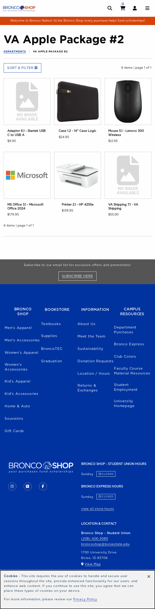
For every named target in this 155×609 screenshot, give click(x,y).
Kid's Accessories (22, 394)
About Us (87, 324)
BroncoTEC (51, 349)
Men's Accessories (22, 340)
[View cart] (122, 8)
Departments (15, 51)
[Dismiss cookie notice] (149, 576)
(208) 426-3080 (94, 538)
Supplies (49, 336)
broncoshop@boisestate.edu (105, 544)
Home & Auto (17, 406)
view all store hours (97, 508)
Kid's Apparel (17, 381)
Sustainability (90, 349)
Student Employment (126, 387)
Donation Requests (96, 361)
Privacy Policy (85, 599)
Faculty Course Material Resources (132, 371)
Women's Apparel (21, 352)
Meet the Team (91, 336)
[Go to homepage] (19, 8)
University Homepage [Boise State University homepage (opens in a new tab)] (124, 403)
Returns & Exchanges (88, 388)
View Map (93, 564)
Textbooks (51, 324)
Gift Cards (14, 431)
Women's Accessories (16, 367)
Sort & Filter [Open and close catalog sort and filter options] (22, 68)
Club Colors (125, 356)
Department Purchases (125, 330)
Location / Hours (94, 373)
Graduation (51, 361)
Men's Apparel (18, 328)
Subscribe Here (79, 276)
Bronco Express (129, 344)
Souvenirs (14, 418)
